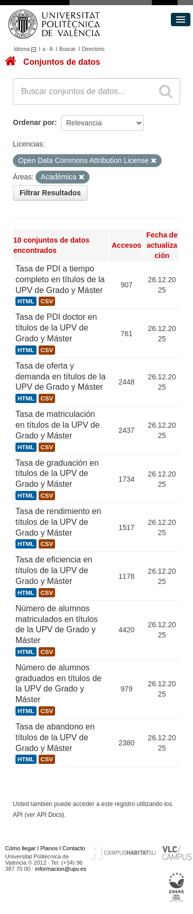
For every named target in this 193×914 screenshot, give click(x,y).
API (18, 814)
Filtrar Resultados (50, 193)
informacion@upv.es (60, 869)
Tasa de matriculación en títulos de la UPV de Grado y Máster (57, 425)
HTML (25, 301)
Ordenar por (34, 122)
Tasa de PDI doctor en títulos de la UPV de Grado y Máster (56, 328)
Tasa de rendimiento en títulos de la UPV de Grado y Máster (58, 522)
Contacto (73, 848)
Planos (49, 848)
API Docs (49, 814)
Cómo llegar (20, 848)
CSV (47, 301)
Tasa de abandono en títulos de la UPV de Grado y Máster (55, 737)
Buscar (67, 49)
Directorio (93, 49)
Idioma (26, 49)
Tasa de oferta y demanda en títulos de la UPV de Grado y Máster (60, 376)
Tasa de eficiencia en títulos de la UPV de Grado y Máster (53, 570)
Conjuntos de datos (61, 62)
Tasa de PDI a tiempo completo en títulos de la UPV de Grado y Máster (59, 279)
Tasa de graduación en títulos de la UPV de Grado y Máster (57, 474)
